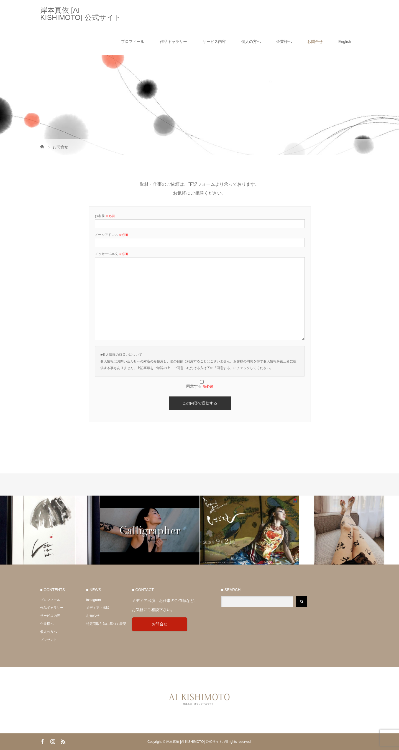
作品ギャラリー (173, 41)
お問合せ (315, 41)
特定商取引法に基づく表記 (106, 624)
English (344, 41)
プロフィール (132, 41)
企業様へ (284, 41)
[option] (50, 530)
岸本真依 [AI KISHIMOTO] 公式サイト (80, 14)
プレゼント (48, 640)
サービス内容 (214, 41)
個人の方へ (251, 41)
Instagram (93, 600)
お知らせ (92, 616)
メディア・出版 (97, 608)
